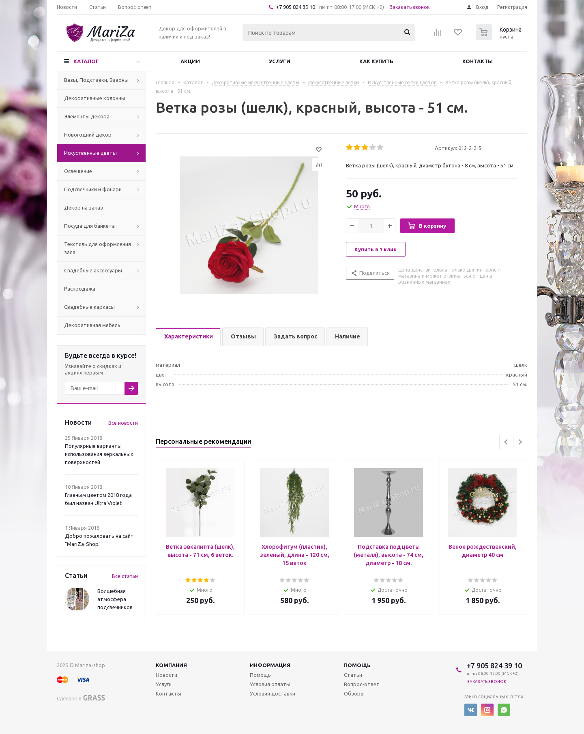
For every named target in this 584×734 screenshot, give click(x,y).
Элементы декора (87, 116)
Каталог (86, 61)
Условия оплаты (270, 684)
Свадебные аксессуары (93, 270)
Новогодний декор (88, 134)
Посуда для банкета (89, 226)
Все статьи (125, 576)
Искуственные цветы (90, 153)
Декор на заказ (83, 207)
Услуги (279, 61)
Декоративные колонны (94, 98)
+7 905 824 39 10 (295, 7)
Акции (190, 61)
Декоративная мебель (92, 325)
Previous (506, 442)
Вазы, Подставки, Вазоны (96, 80)
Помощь (357, 665)
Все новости (123, 423)
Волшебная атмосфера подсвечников (115, 599)
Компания (171, 665)
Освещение (78, 171)
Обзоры (354, 693)
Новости (166, 675)
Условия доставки (272, 693)
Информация (270, 665)
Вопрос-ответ (362, 684)
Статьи (353, 675)
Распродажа (79, 288)
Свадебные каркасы (89, 307)
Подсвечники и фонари (93, 189)
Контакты (477, 61)
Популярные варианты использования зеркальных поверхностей (99, 454)
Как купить (376, 61)
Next (520, 442)
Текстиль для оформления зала (97, 248)
